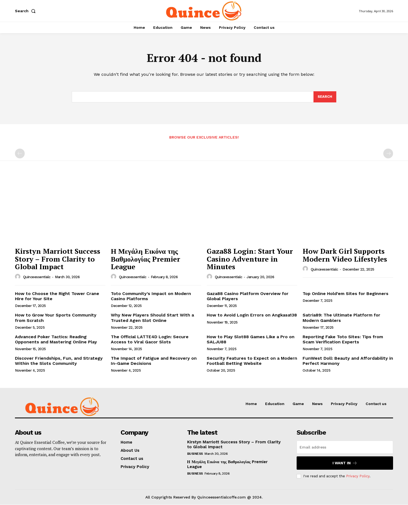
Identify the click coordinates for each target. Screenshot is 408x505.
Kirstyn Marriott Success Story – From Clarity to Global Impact (57, 259)
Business (195, 454)
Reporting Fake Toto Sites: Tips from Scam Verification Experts (343, 339)
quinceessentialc (37, 277)
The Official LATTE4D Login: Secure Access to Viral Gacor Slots (150, 339)
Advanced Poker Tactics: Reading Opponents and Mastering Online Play (56, 339)
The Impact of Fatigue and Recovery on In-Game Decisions (154, 361)
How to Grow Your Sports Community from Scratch (55, 318)
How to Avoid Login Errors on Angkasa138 (252, 315)
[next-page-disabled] (388, 154)
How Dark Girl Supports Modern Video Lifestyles (345, 255)
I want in (344, 463)
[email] (345, 447)
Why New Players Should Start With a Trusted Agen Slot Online (152, 318)
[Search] (324, 97)
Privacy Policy (357, 476)
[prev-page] (20, 154)
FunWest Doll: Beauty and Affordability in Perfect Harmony (348, 361)
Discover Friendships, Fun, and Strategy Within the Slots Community (59, 361)
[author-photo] (18, 277)
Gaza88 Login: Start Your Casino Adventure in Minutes (250, 259)
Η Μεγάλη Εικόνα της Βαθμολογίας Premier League (145, 259)
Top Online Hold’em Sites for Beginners (345, 293)
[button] (26, 11)
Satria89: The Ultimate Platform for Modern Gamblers (341, 318)
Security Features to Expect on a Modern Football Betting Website (252, 361)
